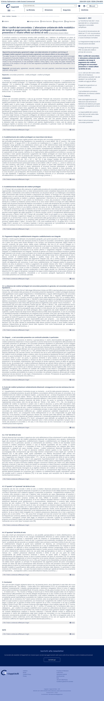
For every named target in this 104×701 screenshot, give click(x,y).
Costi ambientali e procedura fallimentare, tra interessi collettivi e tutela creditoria (89, 93)
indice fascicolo (47, 21)
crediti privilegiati (30, 75)
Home (3, 16)
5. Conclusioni (16, 91)
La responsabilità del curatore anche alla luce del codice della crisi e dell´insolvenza (88, 114)
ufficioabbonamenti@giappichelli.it (56, 694)
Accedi (92, 6)
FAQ (58, 678)
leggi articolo (59, 21)
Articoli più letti (60, 676)
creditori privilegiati (44, 75)
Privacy (25, 676)
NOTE (24, 91)
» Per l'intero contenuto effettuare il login (16, 130)
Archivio (84, 10)
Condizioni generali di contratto (65, 681)
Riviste (24, 672)
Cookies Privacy (27, 674)
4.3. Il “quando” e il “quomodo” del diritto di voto (45, 90)
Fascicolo (14, 16)
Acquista (66, 10)
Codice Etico (60, 672)
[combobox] (50, 5)
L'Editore (25, 671)
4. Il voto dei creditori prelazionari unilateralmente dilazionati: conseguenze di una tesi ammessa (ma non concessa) (38, 88)
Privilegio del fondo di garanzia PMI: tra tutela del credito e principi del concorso (88, 50)
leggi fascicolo (70, 21)
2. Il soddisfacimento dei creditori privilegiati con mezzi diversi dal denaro (36, 81)
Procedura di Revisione (63, 671)
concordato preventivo (16, 75)
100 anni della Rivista (62, 680)
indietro (6, 21)
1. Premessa (6, 81)
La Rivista (30, 10)
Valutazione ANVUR (62, 674)
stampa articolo (34, 21)
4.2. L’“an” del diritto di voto (19, 90)
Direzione (49, 10)
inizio (73, 130)
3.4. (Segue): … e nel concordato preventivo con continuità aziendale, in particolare (46, 86)
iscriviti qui (52, 660)
